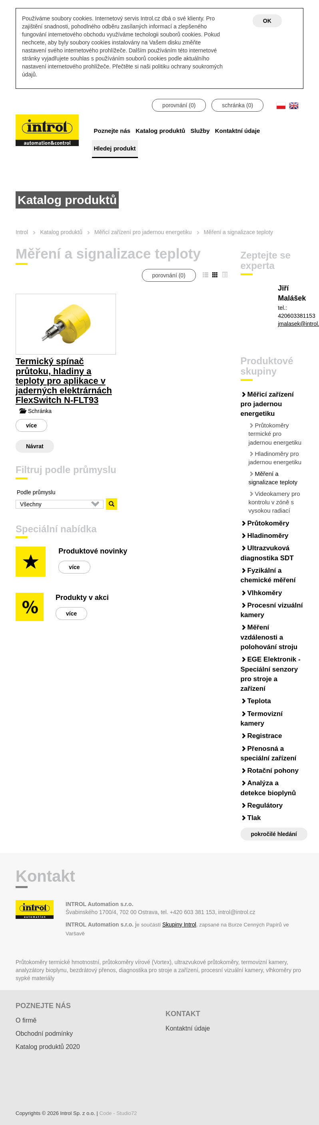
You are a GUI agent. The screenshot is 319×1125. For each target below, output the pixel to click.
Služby (199, 130)
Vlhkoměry (264, 593)
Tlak (254, 818)
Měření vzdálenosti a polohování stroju (269, 637)
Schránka (36, 411)
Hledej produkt (115, 148)
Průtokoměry (268, 523)
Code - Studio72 (118, 1113)
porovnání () (178, 105)
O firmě (26, 1020)
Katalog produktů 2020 (48, 1046)
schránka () (237, 105)
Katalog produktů (160, 130)
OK (267, 21)
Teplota (259, 701)
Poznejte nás (112, 130)
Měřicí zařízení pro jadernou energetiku (267, 404)
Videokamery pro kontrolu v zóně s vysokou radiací (274, 502)
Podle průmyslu (36, 492)
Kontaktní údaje (237, 130)
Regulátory (265, 805)
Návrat (35, 446)
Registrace (264, 736)
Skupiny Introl (179, 924)
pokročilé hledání (274, 834)
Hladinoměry (268, 535)
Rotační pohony (273, 770)
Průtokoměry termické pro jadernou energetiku (275, 434)
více (31, 425)
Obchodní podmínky (44, 1033)
